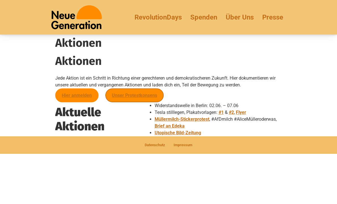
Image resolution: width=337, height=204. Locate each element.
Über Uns (240, 17)
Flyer (241, 112)
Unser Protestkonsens (134, 95)
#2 (231, 112)
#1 (221, 112)
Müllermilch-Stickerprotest (182, 119)
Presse (272, 17)
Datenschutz (155, 145)
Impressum (183, 145)
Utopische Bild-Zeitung (178, 132)
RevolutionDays (158, 17)
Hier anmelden (77, 95)
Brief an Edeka (170, 126)
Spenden (203, 17)
